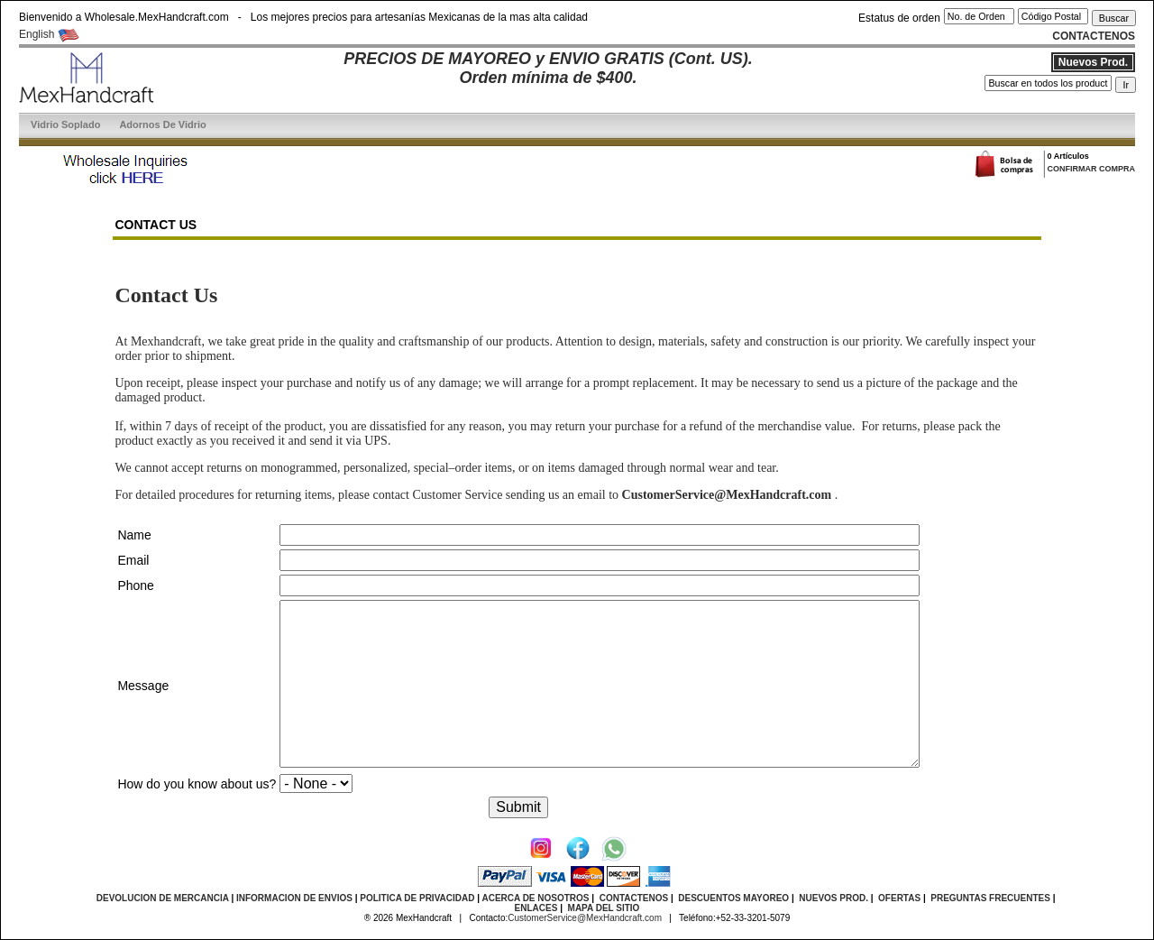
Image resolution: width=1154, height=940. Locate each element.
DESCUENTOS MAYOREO (733, 898)
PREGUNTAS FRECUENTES (990, 898)
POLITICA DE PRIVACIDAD (417, 898)
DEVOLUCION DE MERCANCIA (162, 898)
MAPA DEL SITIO (604, 908)
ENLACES (536, 908)
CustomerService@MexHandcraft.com (585, 918)
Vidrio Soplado (65, 124)
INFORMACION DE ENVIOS (294, 898)
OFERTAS (899, 898)
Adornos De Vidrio (162, 124)
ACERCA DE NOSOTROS (535, 898)
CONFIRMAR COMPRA (1091, 168)
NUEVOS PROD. (833, 898)
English (49, 34)
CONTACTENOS (634, 898)
